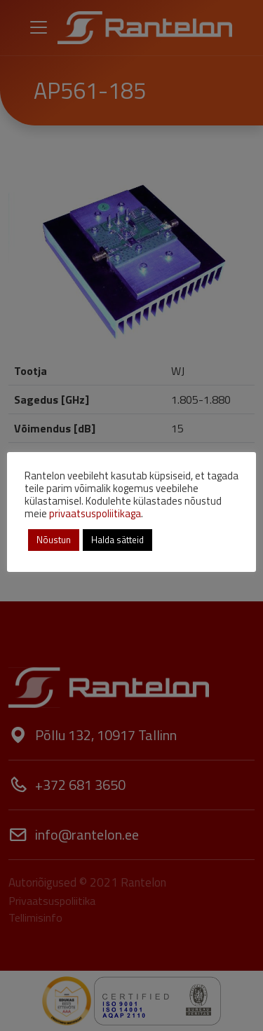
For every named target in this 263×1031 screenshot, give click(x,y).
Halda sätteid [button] (117, 540)
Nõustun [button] (53, 540)
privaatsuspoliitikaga (95, 513)
